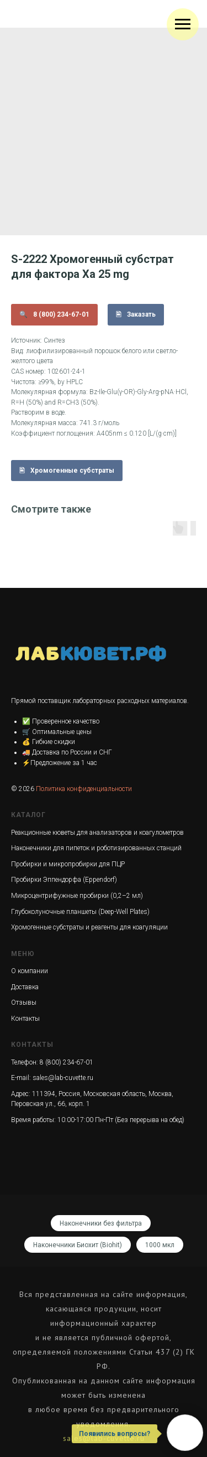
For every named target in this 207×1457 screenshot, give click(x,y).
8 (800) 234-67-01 (61, 314)
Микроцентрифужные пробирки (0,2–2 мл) (77, 896)
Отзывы (23, 1002)
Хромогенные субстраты (72, 470)
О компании (29, 971)
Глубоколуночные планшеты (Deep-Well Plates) (80, 912)
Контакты (25, 1018)
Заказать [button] (141, 314)
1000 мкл (159, 1245)
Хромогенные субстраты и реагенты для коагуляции (89, 927)
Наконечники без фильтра (101, 1223)
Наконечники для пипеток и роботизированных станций (96, 848)
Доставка (25, 987)
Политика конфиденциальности (84, 789)
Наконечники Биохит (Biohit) (77, 1245)
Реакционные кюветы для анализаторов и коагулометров (97, 832)
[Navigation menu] (182, 24)
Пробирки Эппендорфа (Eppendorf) (64, 880)
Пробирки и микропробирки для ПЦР (68, 864)
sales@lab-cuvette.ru (63, 1078)
